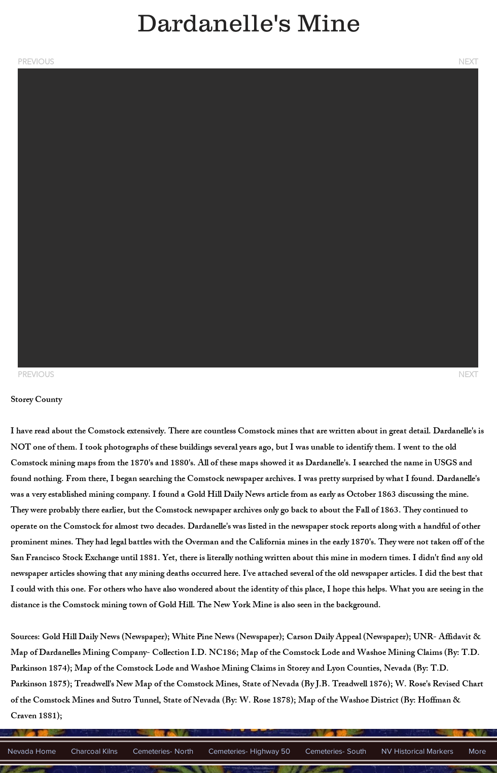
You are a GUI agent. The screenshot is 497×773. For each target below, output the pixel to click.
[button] (248, 217)
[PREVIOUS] (37, 61)
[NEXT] (467, 61)
